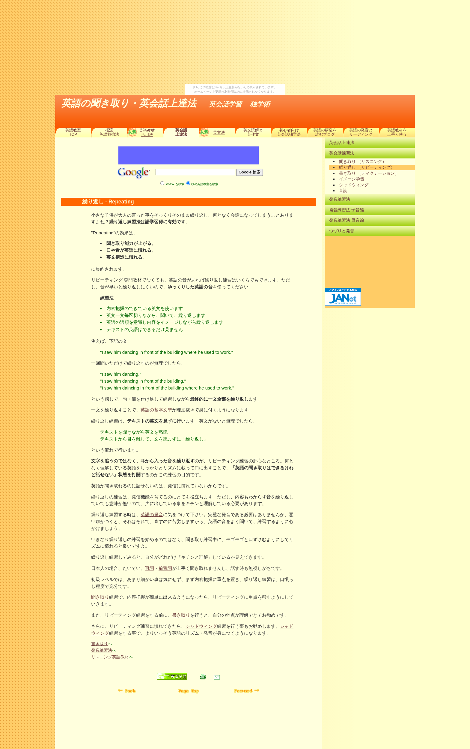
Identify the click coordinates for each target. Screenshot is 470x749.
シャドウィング (201, 626)
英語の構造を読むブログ (325, 132)
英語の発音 (152, 514)
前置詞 (165, 568)
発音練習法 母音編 (346, 220)
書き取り (181, 615)
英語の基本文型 (156, 409)
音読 (343, 190)
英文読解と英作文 (253, 132)
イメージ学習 (351, 179)
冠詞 (149, 568)
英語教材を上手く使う (397, 132)
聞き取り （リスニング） (362, 161)
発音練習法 (101, 650)
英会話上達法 (181, 132)
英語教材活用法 (147, 132)
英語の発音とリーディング (361, 132)
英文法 (219, 132)
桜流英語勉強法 (109, 132)
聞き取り (100, 597)
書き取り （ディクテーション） (369, 173)
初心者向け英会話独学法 (289, 132)
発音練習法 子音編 (346, 209)
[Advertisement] (235, 42)
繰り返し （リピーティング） (367, 167)
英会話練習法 (341, 153)
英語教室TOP (73, 132)
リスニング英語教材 (110, 656)
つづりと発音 (341, 230)
